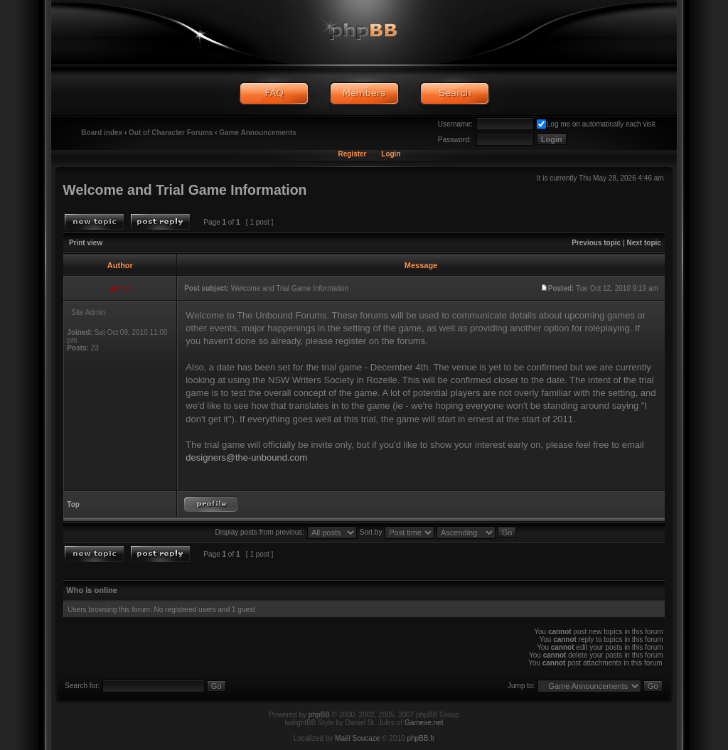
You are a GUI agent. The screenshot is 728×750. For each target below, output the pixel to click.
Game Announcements (257, 132)
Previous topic (596, 243)
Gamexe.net (424, 723)
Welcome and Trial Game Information (184, 190)
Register (352, 154)
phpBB (319, 715)
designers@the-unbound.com (246, 457)
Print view (85, 243)
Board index (101, 132)
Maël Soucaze (357, 738)
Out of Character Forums (171, 132)
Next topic (644, 243)
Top (73, 504)
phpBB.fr (420, 738)
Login (390, 154)
